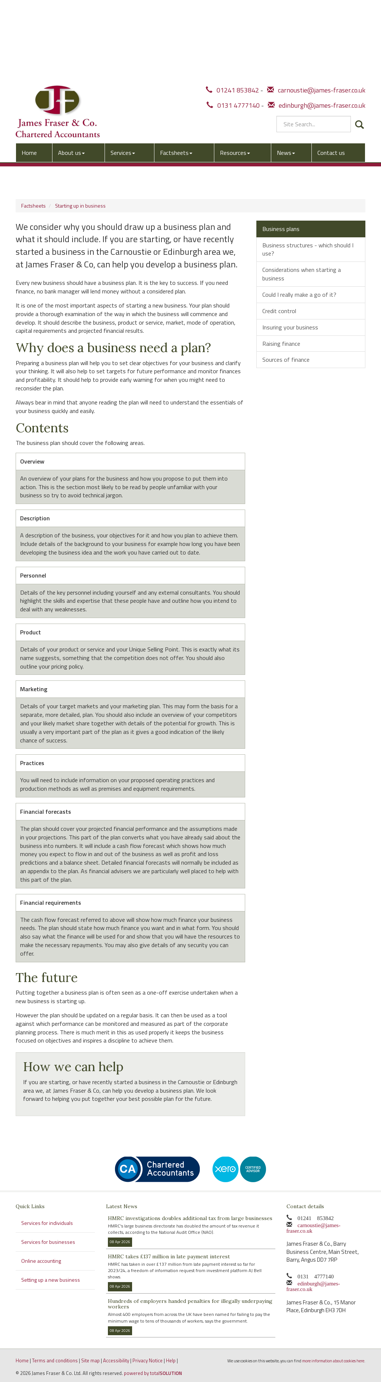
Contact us (331, 69)
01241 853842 (232, 8)
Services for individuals (47, 1223)
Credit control (279, 310)
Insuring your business (290, 327)
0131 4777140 (233, 24)
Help (171, 1360)
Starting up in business (80, 205)
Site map (90, 1360)
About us (71, 69)
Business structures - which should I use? (307, 249)
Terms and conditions (55, 1360)
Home (29, 69)
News (286, 69)
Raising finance (281, 343)
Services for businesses (48, 1242)
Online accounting (41, 1261)
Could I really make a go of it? (299, 294)
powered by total (153, 1373)
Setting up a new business (50, 1280)
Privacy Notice (147, 1360)
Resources (235, 69)
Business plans (281, 228)
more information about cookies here (333, 1360)
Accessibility (116, 1360)
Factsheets (176, 69)
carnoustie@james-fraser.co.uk (316, 8)
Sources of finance (286, 359)
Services (123, 69)
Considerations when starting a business (301, 274)
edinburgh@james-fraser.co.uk (316, 24)
